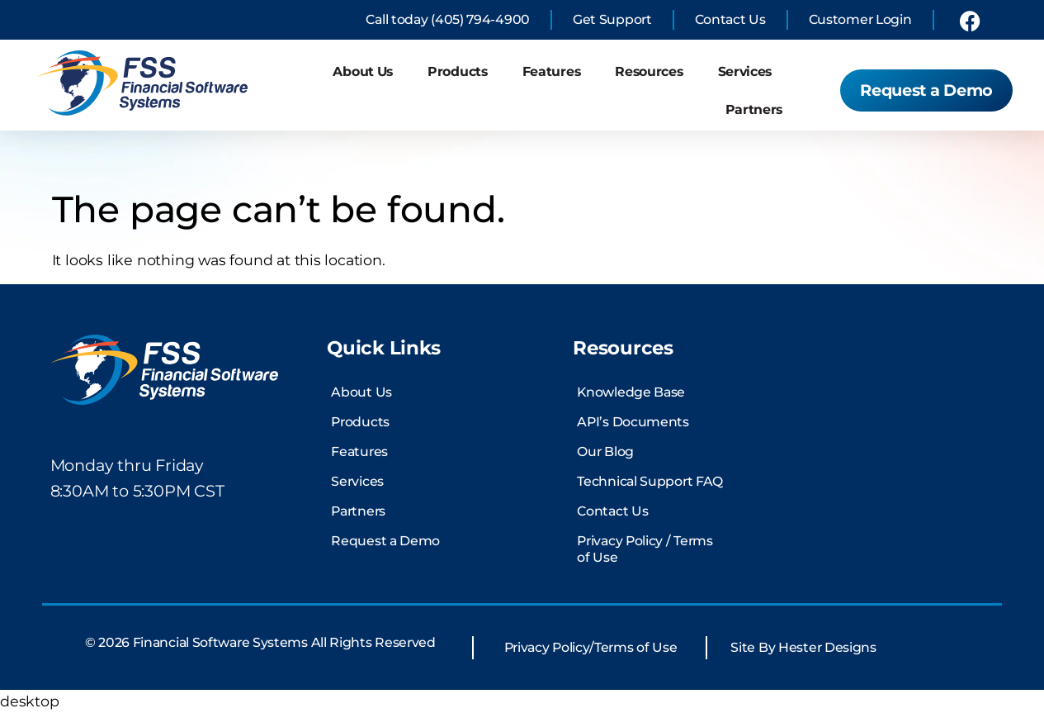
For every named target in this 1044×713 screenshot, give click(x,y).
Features (551, 71)
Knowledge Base (631, 392)
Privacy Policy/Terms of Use (591, 647)
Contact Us (612, 511)
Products (458, 71)
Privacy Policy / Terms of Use (644, 549)
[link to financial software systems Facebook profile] (970, 20)
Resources (649, 71)
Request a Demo (385, 541)
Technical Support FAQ (650, 481)
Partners (754, 109)
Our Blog (605, 451)
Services (745, 71)
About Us (363, 71)
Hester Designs (827, 647)
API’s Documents (633, 422)
